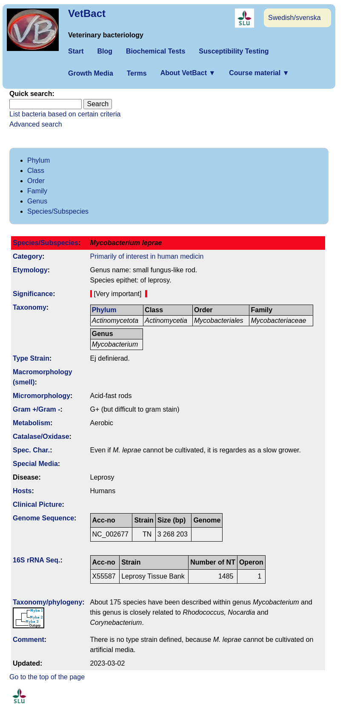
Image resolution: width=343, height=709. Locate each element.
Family (37, 191)
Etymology (30, 270)
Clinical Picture (37, 504)
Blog (104, 51)
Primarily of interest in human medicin (147, 256)
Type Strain (31, 358)
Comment (28, 639)
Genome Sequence (43, 518)
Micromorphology (41, 395)
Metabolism (31, 423)
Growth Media (90, 73)
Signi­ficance (33, 293)
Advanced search (35, 124)
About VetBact (188, 72)
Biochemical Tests (155, 51)
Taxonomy (29, 307)
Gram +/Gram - (36, 409)
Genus (37, 201)
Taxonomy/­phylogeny (47, 602)
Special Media (35, 463)
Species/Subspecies (58, 211)
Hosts (22, 490)
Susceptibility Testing (234, 51)
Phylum (38, 160)
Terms (137, 73)
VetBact (87, 13)
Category (27, 256)
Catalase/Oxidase (41, 436)
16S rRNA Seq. (36, 560)
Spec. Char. (31, 450)
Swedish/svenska (294, 17)
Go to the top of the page (47, 677)
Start (75, 51)
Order (36, 180)
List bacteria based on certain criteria (64, 114)
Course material (259, 72)
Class (35, 170)
